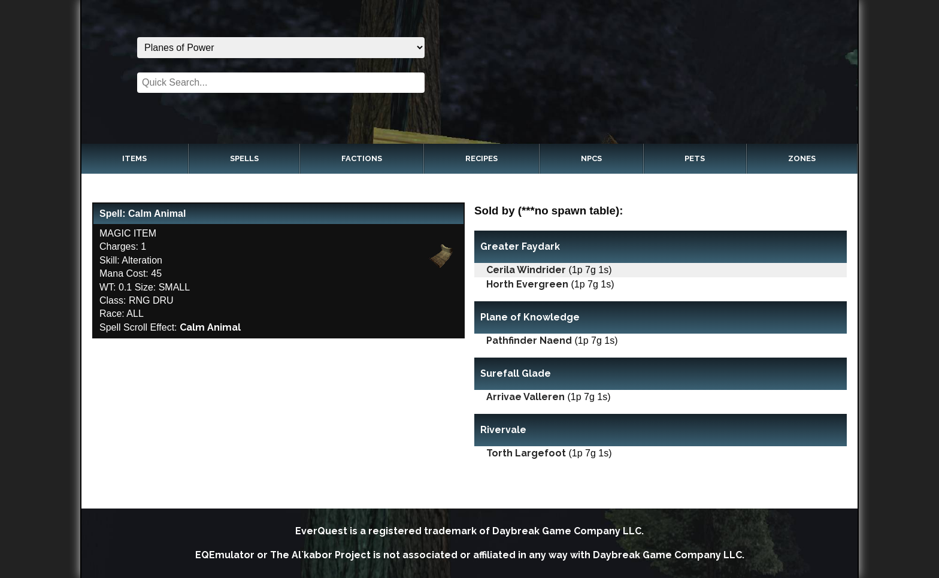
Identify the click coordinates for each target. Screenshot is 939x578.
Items (134, 158)
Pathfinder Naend (529, 340)
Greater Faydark (520, 246)
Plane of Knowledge (530, 317)
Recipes (481, 158)
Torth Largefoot (526, 453)
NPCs (591, 158)
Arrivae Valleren (525, 397)
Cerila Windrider (526, 270)
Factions (361, 158)
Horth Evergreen (527, 284)
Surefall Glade (515, 373)
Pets (694, 158)
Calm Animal (210, 327)
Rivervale (503, 429)
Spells (244, 158)
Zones (802, 158)
